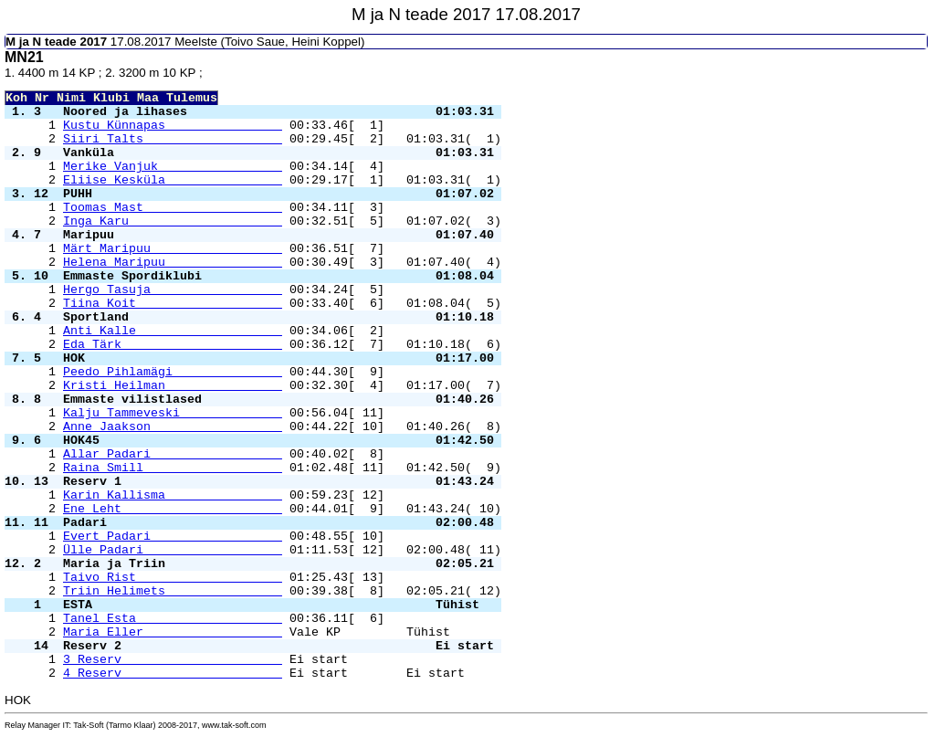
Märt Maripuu (172, 249)
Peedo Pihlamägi (172, 372)
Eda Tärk (172, 345)
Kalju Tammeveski (172, 413)
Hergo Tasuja (172, 290)
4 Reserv (172, 673)
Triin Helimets (172, 591)
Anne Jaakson (172, 427)
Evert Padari (172, 536)
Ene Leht (172, 509)
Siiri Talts (172, 139)
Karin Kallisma (172, 495)
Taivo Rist (172, 577)
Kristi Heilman (172, 386)
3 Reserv (172, 660)
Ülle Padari (172, 550)
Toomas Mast (172, 208)
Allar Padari (172, 454)
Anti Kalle (172, 331)
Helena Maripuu (172, 262)
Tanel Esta (172, 619)
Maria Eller (172, 632)
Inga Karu (172, 221)
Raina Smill (172, 468)
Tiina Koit (172, 304)
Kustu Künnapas (172, 125)
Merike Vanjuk (172, 167)
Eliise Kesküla (172, 180)
